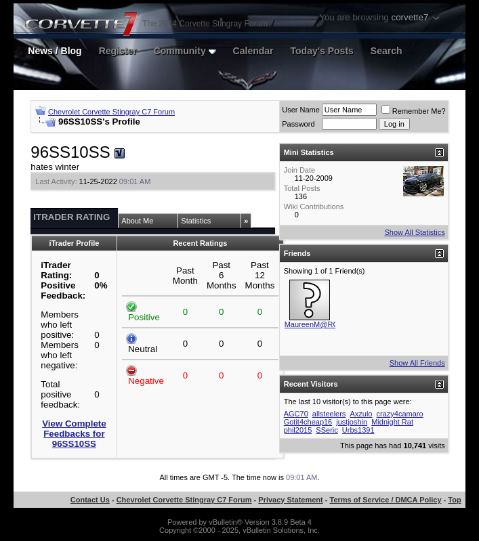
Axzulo (361, 414)
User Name (301, 110)
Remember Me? (413, 111)
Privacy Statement (290, 500)
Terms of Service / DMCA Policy (386, 500)
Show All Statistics (414, 232)
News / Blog (54, 50)
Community (185, 50)
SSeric (326, 430)
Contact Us (90, 500)
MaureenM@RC (312, 324)
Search (386, 50)
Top (454, 500)
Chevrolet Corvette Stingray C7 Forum (111, 112)
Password (298, 124)
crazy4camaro (400, 414)
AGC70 (296, 414)
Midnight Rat (392, 422)
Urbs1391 (358, 430)
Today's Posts (322, 50)
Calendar (253, 50)
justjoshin (351, 422)
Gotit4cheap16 (308, 422)
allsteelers (329, 414)
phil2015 (298, 430)
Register (118, 50)
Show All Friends (417, 363)
